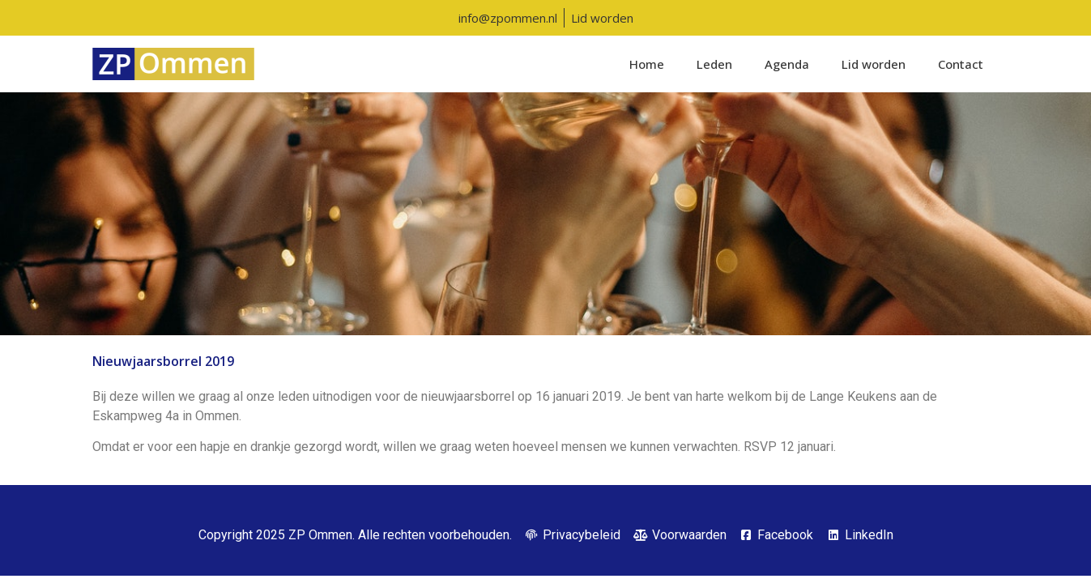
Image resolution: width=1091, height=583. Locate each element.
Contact (960, 64)
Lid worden (874, 64)
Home (646, 64)
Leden (714, 64)
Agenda (787, 64)
